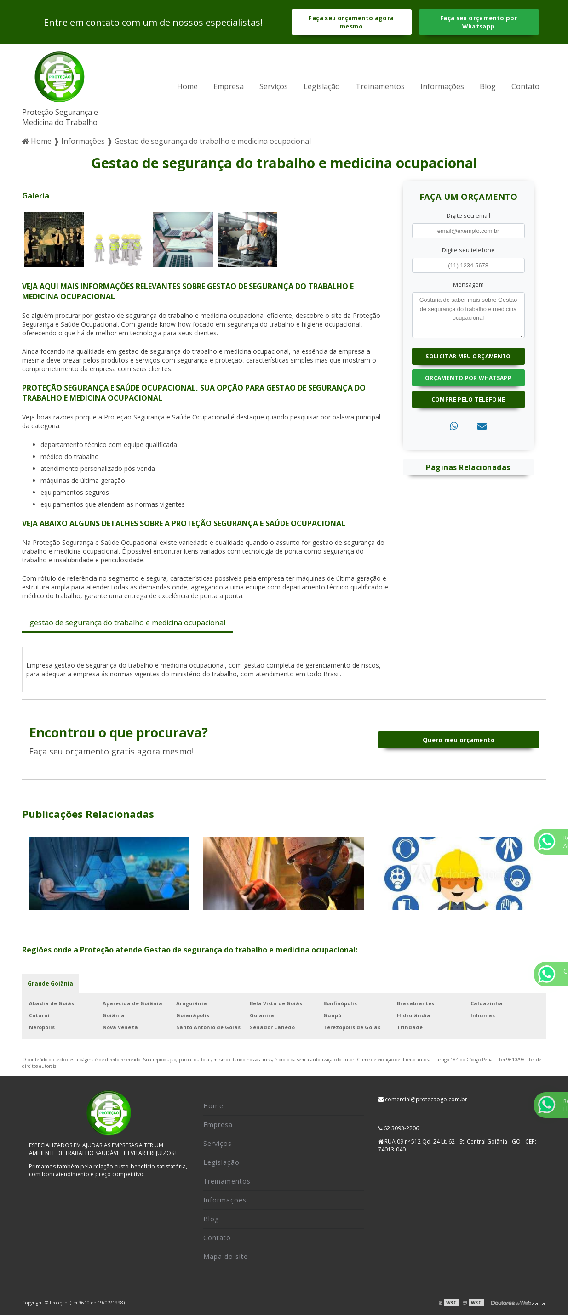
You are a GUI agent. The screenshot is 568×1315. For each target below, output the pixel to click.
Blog (488, 86)
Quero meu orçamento (459, 740)
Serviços (273, 86)
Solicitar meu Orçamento (468, 356)
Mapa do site (225, 1256)
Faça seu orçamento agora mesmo (351, 22)
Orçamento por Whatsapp (468, 378)
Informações (442, 86)
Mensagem (468, 284)
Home (187, 86)
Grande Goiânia (50, 983)
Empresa (228, 86)
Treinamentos (380, 86)
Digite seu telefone (468, 250)
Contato (525, 86)
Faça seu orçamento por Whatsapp (478, 22)
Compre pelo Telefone (468, 399)
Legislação (322, 86)
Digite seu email (468, 215)
